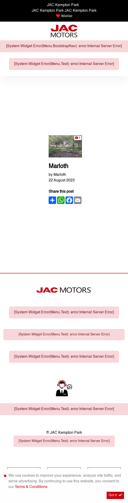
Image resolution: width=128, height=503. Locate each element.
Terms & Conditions (31, 487)
